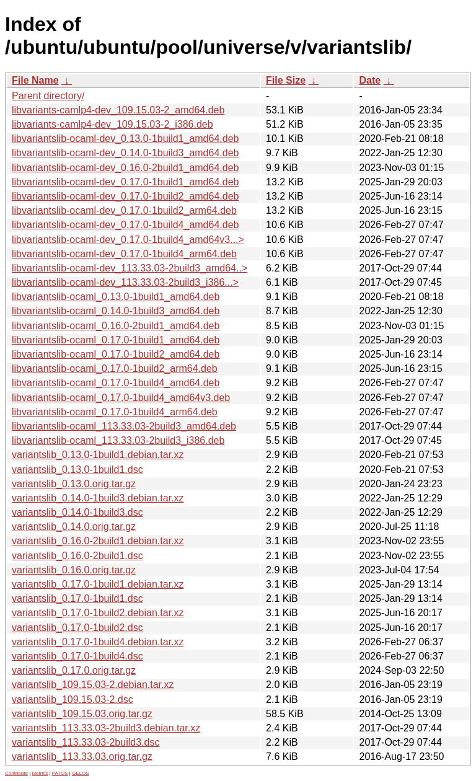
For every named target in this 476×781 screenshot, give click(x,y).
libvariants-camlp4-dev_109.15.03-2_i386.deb (112, 124)
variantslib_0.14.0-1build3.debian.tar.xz (98, 498)
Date (370, 80)
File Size (286, 80)
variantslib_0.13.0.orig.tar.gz (74, 484)
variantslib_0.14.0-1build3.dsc (77, 512)
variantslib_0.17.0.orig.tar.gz (74, 670)
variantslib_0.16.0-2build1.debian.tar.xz (98, 541)
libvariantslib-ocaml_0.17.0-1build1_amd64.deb (115, 340)
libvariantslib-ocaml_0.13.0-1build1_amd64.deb (115, 296)
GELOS (80, 773)
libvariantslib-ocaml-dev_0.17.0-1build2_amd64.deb (125, 196)
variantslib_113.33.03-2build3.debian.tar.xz (106, 728)
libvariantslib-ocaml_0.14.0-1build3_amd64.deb (115, 311)
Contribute (16, 773)
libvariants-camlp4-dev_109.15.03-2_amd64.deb (118, 110)
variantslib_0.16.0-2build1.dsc (77, 555)
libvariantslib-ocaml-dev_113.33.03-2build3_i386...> (125, 282)
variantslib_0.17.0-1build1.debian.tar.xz (98, 584)
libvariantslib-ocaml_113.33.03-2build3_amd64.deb (124, 426)
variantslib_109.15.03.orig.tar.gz (82, 713)
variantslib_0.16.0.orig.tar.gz (74, 570)
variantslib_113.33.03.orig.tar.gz (82, 756)
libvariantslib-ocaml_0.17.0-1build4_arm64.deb (115, 412)
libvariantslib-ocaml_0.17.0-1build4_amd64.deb (115, 382)
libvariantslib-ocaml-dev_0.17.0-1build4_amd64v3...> (128, 239)
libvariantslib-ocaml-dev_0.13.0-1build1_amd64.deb (125, 138)
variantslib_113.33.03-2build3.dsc (85, 742)
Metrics (40, 773)
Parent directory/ (48, 95)
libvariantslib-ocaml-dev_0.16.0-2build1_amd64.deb (125, 167)
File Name (35, 80)
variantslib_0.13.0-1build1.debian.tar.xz (98, 454)
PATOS (60, 773)
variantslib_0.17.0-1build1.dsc (77, 598)
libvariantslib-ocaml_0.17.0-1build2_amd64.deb (115, 354)
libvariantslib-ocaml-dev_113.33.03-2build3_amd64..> (129, 268)
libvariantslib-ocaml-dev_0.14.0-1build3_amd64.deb (125, 153)
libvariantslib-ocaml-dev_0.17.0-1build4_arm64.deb (124, 254)
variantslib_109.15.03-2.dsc (72, 699)
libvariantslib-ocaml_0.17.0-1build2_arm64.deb (115, 368)
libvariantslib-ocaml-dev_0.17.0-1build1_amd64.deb (125, 182)
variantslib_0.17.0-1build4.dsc (77, 656)
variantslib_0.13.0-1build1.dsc (77, 469)
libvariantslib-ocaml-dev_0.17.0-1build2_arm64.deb (124, 210)
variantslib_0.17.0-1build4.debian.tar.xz (98, 642)
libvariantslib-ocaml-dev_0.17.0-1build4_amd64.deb (125, 224)
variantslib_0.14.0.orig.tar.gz (74, 526)
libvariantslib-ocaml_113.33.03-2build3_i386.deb (118, 440)
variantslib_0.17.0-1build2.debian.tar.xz (98, 612)
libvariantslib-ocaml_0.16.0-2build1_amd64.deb (115, 325)
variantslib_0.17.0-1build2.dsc (77, 627)
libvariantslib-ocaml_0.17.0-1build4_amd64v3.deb (121, 397)
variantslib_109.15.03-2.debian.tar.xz (93, 684)
